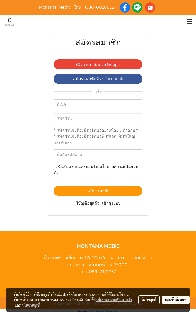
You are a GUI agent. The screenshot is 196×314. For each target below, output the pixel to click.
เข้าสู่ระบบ (111, 203)
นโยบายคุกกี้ (31, 305)
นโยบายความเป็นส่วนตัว (114, 299)
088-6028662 (99, 7)
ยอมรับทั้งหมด (176, 299)
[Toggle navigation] (189, 22)
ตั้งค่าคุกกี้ (149, 299)
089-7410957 (102, 271)
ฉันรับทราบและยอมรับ (96, 169)
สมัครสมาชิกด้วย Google (98, 64)
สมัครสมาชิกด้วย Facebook (98, 79)
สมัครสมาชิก (98, 191)
